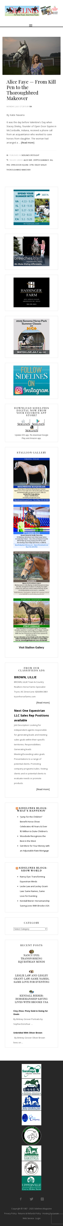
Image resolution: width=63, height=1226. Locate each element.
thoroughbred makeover (19, 170)
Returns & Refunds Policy (29, 1213)
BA (31, 106)
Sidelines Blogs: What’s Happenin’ (32, 809)
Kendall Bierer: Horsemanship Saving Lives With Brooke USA (31, 999)
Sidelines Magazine (43, 1208)
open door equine (19, 165)
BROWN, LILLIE (25, 677)
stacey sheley (40, 165)
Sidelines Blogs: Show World (33, 869)
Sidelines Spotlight (30, 155)
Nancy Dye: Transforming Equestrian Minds (31, 959)
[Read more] (27, 142)
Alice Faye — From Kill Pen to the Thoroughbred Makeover (31, 89)
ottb (31, 165)
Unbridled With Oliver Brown (27, 1033)
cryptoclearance (41, 160)
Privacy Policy (10, 1213)
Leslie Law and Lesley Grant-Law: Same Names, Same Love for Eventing (34, 891)
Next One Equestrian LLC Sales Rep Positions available (31, 715)
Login (37, 1218)
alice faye (28, 160)
